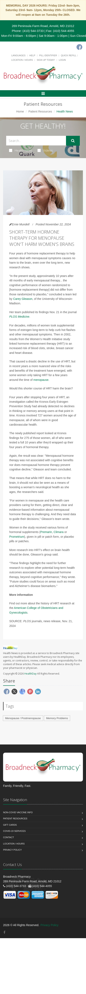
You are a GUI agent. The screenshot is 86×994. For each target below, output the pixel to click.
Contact (8, 837)
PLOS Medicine (19, 316)
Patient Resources (40, 111)
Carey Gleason (22, 298)
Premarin (46, 532)
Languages (18, 55)
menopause (40, 379)
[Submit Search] (73, 141)
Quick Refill (68, 55)
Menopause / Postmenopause (23, 718)
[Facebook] (79, 47)
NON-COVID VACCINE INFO (18, 812)
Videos (45, 150)
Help (32, 55)
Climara (59, 532)
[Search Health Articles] (36, 140)
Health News (20, 150)
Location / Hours (22, 60)
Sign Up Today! (46, 60)
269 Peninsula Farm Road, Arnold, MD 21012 (43, 26)
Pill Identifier (48, 55)
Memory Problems (57, 718)
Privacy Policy (12, 850)
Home (20, 111)
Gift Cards (10, 825)
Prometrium (16, 536)
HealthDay (30, 673)
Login (62, 60)
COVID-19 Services (14, 831)
